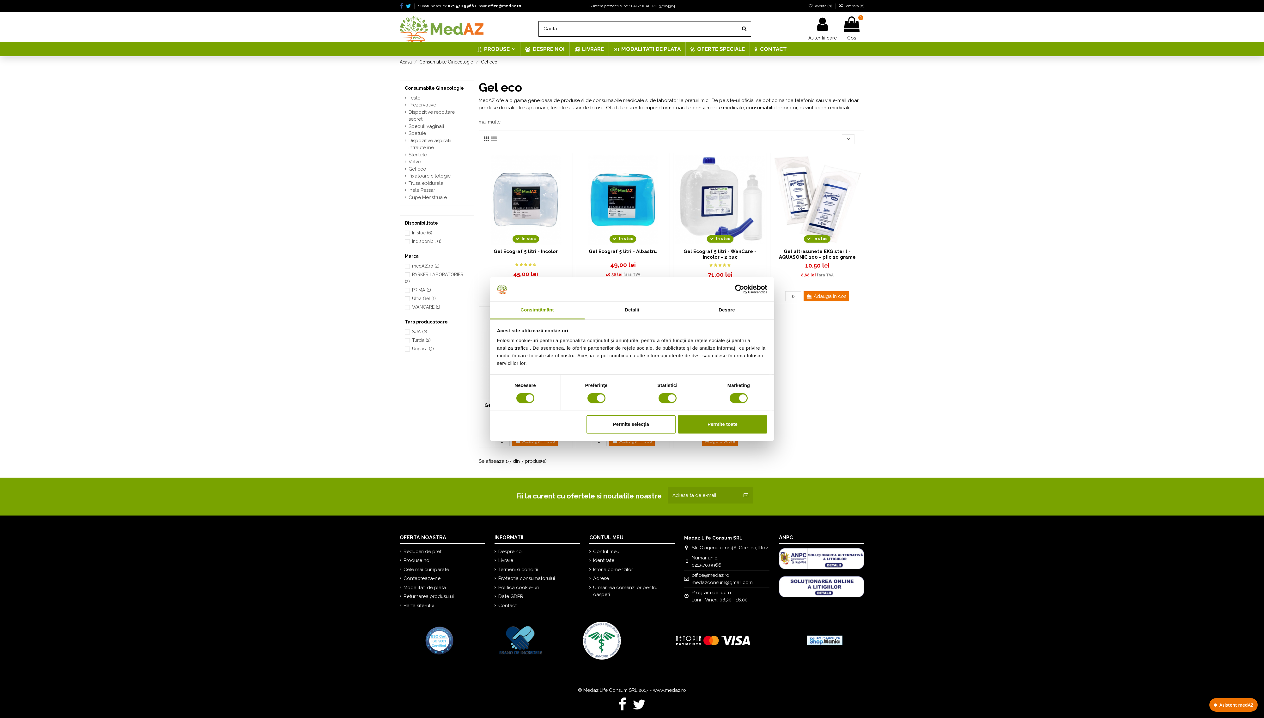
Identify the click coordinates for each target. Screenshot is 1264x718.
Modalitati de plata (425, 587)
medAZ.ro (426, 265)
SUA (419, 331)
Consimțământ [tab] (537, 310)
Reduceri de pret (422, 551)
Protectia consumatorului (526, 578)
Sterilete (418, 155)
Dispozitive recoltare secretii (432, 115)
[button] (496, 49)
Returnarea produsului (429, 596)
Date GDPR (510, 596)
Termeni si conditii (518, 569)
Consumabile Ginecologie (434, 88)
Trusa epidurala (426, 183)
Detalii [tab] (632, 310)
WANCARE (426, 307)
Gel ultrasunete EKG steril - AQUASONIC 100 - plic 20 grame (817, 254)
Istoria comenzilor (613, 569)
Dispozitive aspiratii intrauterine (430, 144)
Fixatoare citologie (430, 176)
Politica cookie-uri (518, 587)
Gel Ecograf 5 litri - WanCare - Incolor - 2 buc (720, 254)
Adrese (601, 578)
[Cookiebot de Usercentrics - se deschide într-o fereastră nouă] (739, 289)
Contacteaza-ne (422, 578)
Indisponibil (426, 241)
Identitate (603, 560)
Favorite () (821, 6)
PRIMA (421, 290)
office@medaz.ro (504, 6)
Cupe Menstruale (428, 197)
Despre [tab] (727, 310)
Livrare (505, 560)
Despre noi (510, 551)
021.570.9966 (461, 6)
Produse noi (417, 560)
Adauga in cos (826, 296)
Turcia (421, 340)
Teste (414, 98)
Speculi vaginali (426, 126)
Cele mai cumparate (426, 569)
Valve (415, 162)
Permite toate (723, 424)
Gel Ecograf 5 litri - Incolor (526, 251)
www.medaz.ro (669, 690)
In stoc (422, 232)
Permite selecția (631, 424)
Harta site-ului (419, 605)
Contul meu (606, 551)
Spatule (417, 133)
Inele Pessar (422, 190)
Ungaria (423, 348)
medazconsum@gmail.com (722, 582)
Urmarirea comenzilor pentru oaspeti (625, 591)
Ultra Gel (424, 298)
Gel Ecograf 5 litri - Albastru (623, 251)
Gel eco (417, 169)
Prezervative (422, 105)
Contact (507, 605)
